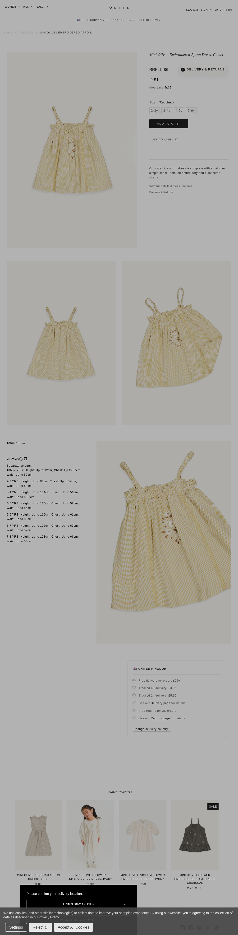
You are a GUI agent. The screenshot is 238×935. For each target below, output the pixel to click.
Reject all (40, 927)
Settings (16, 927)
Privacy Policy (48, 917)
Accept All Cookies (73, 927)
